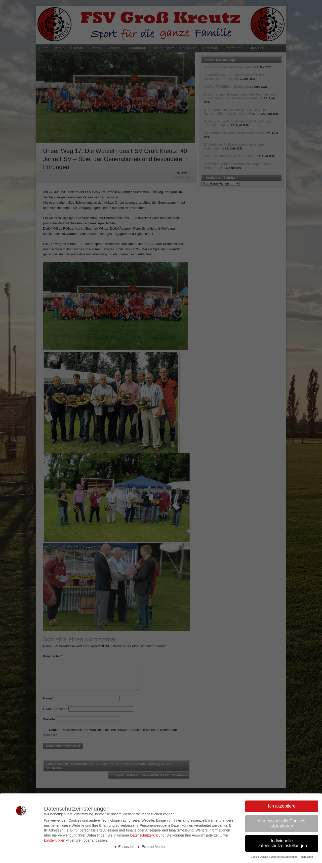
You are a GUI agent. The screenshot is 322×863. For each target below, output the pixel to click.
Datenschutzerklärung (147, 834)
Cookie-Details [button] (259, 855)
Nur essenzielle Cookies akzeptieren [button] (281, 822)
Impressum (306, 855)
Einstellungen (54, 839)
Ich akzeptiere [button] (282, 805)
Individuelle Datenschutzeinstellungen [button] (282, 842)
